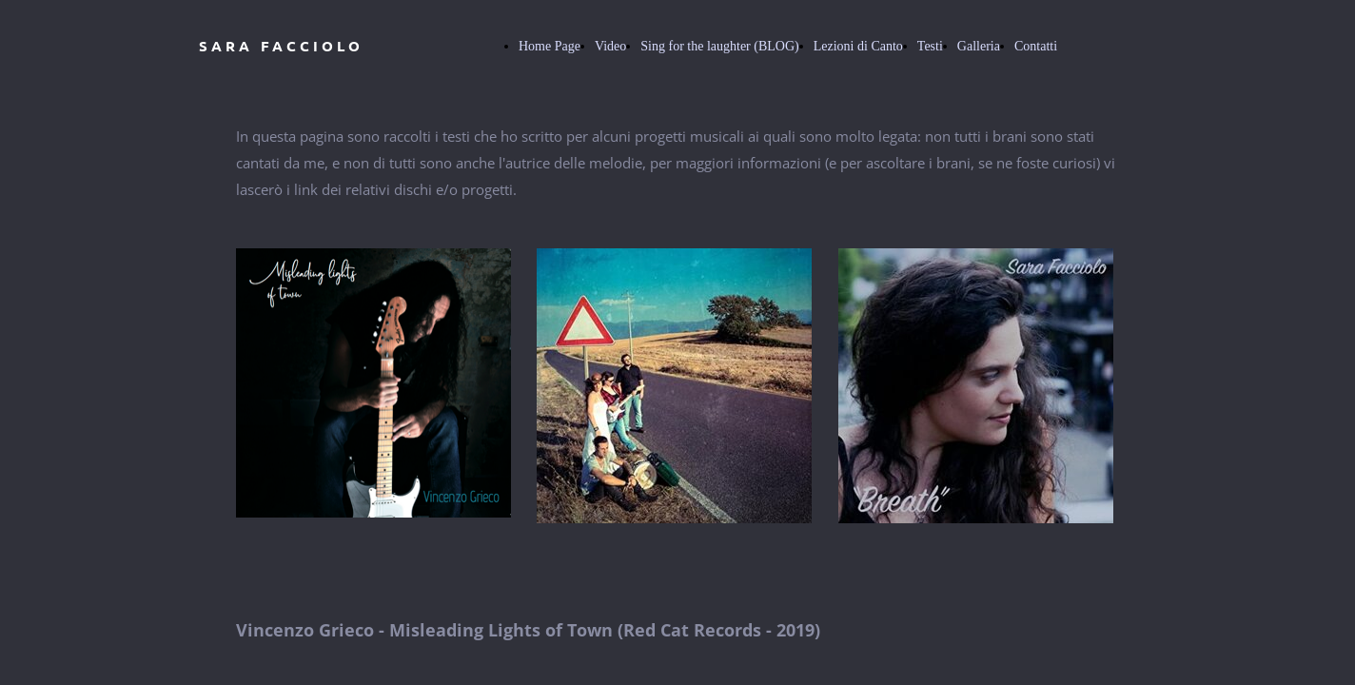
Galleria (978, 46)
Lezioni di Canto (858, 46)
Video (610, 46)
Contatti (1035, 46)
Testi (930, 46)
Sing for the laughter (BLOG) (719, 46)
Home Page (549, 46)
